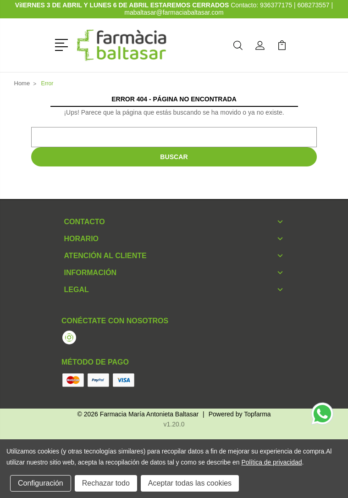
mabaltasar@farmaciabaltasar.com (174, 12)
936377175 (277, 5)
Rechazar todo (106, 483)
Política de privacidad (271, 462)
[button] (63, 44)
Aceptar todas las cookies (190, 483)
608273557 (314, 5)
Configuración (40, 483)
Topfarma (257, 414)
